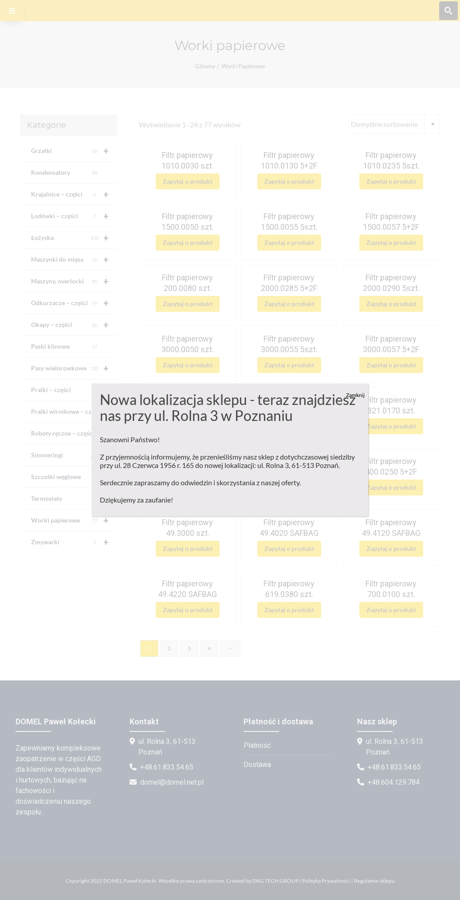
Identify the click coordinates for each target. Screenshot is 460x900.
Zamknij (355, 395)
